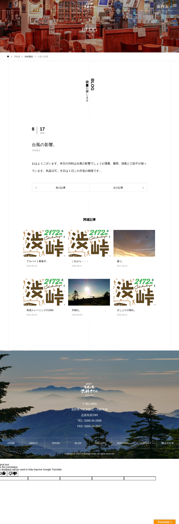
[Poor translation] (12, 473)
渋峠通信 (36, 150)
